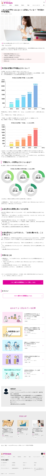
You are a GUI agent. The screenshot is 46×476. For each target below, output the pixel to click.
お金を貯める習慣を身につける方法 (11, 57)
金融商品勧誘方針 (15, 468)
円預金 (35, 462)
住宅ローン (4, 5)
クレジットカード (36, 5)
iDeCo (22, 5)
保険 (44, 5)
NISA (10, 5)
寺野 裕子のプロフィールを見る (17, 404)
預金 (28, 5)
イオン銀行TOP (4, 462)
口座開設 (13, 462)
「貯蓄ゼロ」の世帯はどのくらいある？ (12, 55)
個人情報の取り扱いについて (28, 469)
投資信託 (16, 5)
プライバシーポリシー (5, 468)
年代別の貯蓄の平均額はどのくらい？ (11, 53)
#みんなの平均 (8, 45)
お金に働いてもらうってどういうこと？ (10, 249)
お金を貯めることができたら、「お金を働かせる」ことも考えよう (17, 59)
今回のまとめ (6, 60)
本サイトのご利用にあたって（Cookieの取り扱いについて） (39, 469)
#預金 (3, 45)
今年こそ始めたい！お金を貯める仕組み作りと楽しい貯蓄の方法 (15, 226)
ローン (9, 456)
